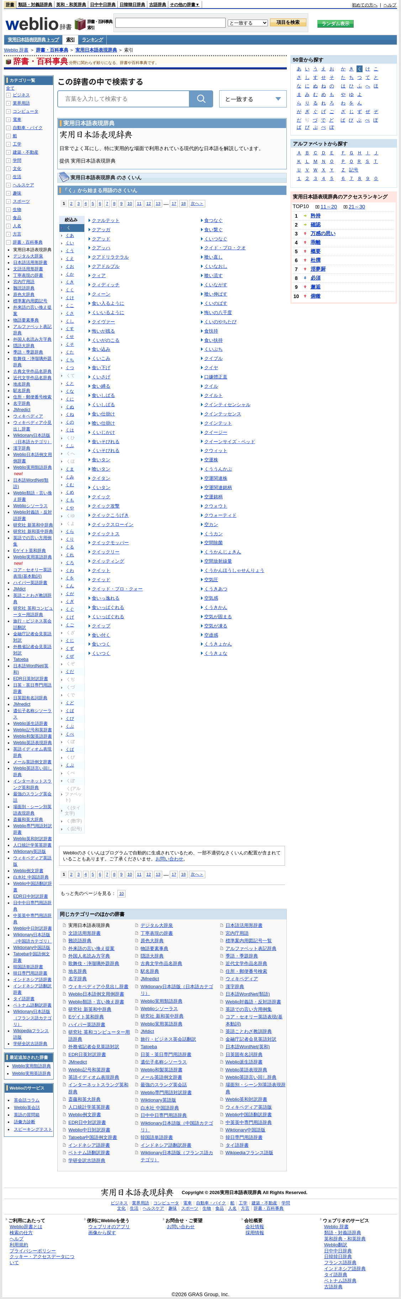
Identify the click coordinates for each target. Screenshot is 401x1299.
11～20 (329, 207)
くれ (69, 554)
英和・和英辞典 (71, 4)
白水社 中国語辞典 (160, 1107)
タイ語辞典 (335, 1274)
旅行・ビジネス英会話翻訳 (168, 1039)
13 (158, 203)
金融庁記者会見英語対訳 (251, 1039)
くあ (69, 235)
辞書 (10, 4)
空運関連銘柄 (218, 487)
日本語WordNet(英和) (248, 1046)
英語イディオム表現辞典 (93, 1077)
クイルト (213, 395)
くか (69, 274)
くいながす (215, 284)
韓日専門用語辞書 (244, 1137)
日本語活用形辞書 (244, 925)
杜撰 (316, 260)
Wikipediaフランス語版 (249, 1152)
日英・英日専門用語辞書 (166, 1054)
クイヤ (211, 367)
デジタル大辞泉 (157, 925)
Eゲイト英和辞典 (86, 1016)
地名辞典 (77, 971)
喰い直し (213, 257)
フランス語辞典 (340, 1262)
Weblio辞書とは (26, 1226)
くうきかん (215, 607)
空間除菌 (213, 542)
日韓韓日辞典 (132, 4)
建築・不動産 (25, 152)
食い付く (101, 635)
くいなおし (215, 266)
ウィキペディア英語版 (249, 1107)
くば (69, 710)
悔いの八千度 (218, 312)
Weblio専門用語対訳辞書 (166, 1092)
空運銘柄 (213, 496)
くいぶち (213, 349)
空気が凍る (215, 626)
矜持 (316, 215)
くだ (69, 671)
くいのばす (215, 303)
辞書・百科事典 (52, 50)
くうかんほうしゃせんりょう (234, 570)
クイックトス (106, 533)
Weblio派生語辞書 (244, 1062)
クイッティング (108, 561)
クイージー (215, 432)
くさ (69, 313)
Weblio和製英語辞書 (161, 1069)
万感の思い (323, 233)
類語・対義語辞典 (35, 4)
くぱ (69, 749)
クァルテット (106, 220)
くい (69, 242)
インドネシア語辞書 (89, 1145)
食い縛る (101, 386)
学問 (17, 160)
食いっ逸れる (106, 598)
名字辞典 (77, 978)
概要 (316, 251)
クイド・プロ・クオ (225, 247)
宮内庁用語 (237, 933)
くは (69, 430)
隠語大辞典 (152, 956)
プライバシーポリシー (33, 1250)
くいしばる (103, 404)
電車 (17, 119)
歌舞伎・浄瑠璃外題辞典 (93, 963)
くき (69, 282)
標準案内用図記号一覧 (249, 940)
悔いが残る (103, 331)
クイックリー (106, 552)
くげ (69, 617)
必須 (316, 278)
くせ (69, 336)
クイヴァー (103, 321)
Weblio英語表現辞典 (246, 1069)
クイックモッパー (110, 542)
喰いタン (101, 469)
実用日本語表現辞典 (96, 50)
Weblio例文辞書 (84, 1114)
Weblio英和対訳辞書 (246, 1099)
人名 (17, 225)
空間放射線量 (218, 561)
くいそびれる (106, 450)
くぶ (69, 726)
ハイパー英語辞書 (86, 1024)
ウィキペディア (242, 978)
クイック (101, 496)
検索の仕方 (21, 1232)
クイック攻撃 (106, 506)
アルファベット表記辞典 (251, 948)
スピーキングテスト (33, 1129)
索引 (70, 39)
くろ (69, 562)
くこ (69, 305)
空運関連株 (215, 478)
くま (69, 469)
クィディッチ (106, 284)
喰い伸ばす (215, 294)
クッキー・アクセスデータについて (42, 1259)
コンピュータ (25, 111)
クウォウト (215, 506)
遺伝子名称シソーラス (164, 1062)
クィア (99, 275)
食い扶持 (213, 340)
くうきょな (215, 653)
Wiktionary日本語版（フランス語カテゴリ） (32, 1018)
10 (129, 203)
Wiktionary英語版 (158, 1100)
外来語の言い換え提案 (91, 948)
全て (10, 88)
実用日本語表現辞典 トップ (33, 39)
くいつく (101, 653)
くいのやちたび (220, 321)
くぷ (69, 765)
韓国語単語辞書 (157, 1137)
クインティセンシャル (227, 404)
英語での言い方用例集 (249, 1009)
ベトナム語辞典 (340, 1280)
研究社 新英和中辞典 (89, 1009)
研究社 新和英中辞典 (162, 1016)
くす (69, 328)
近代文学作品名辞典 (246, 963)
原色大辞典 (152, 940)
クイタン (101, 478)
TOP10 (301, 206)
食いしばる (103, 395)
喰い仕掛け (103, 423)
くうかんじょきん (222, 552)
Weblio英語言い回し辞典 (251, 1077)
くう (69, 250)
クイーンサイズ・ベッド (229, 441)
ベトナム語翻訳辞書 (89, 1152)
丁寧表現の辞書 (157, 933)
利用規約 (19, 1244)
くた (69, 352)
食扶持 (211, 331)
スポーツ (21, 201)
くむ (69, 484)
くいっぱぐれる (108, 616)
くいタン (101, 487)
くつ (69, 367)
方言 (17, 234)
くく (69, 289)
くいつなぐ (215, 239)
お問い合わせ (169, 858)
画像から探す (102, 1232)
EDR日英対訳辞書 (87, 1054)
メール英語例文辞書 (161, 1077)
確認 (316, 224)
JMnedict (77, 1062)
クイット (101, 570)
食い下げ (101, 367)
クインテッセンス (222, 414)
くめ (69, 492)
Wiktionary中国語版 (245, 1130)
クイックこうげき (110, 515)
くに (69, 399)
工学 (17, 144)
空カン (211, 524)
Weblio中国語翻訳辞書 (249, 1114)
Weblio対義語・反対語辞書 (253, 1001)
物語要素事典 (154, 948)
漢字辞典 (235, 986)
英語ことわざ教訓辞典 (249, 1031)
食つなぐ (213, 220)
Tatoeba (149, 1046)
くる (69, 547)
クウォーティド (220, 515)
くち (69, 359)
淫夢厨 (318, 269)
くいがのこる (106, 340)
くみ (69, 476)
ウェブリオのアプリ (109, 1226)
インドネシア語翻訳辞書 (166, 1145)
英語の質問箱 (26, 1114)
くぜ (69, 656)
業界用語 (21, 103)
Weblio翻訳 (335, 1244)
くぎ (69, 601)
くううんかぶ (218, 469)
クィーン (101, 294)
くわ (69, 570)
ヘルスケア (23, 184)
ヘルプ (390, 4)
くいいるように (108, 312)
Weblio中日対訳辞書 (89, 1130)
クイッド (101, 579)
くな (69, 391)
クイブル (213, 358)
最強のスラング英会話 (164, 1084)
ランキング (92, 39)
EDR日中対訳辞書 (87, 1122)
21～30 (357, 207)
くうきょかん (218, 644)
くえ (69, 258)
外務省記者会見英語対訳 (93, 1046)
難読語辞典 (79, 940)
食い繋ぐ (213, 229)
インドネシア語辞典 (345, 1268)
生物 (17, 209)
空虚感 (211, 635)
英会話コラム (26, 1100)
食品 (17, 217)
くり (69, 539)
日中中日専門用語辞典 (164, 1115)
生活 (17, 176)
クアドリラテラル (110, 257)
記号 (353, 170)
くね (69, 414)
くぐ (69, 609)
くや (69, 507)
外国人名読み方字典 (89, 956)
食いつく (101, 644)
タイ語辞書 (237, 1145)
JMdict (147, 1031)
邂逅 (316, 287)
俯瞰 (316, 296)
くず (69, 648)
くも (69, 500)
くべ (69, 734)
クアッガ (101, 229)
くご (69, 624)
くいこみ (101, 358)
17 (174, 203)
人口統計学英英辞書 (89, 1107)
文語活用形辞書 (84, 933)
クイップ (101, 626)
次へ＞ (197, 203)
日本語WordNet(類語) (248, 994)
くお (69, 266)
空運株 (211, 459)
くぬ (69, 406)
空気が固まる (218, 616)
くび (69, 718)
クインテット (218, 423)
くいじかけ (103, 432)
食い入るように (108, 303)
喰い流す (213, 275)
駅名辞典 (150, 971)
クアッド (101, 239)
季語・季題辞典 (242, 956)
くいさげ (101, 377)
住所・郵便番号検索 (246, 971)
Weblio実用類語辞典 (161, 1001)
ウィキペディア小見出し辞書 (98, 986)
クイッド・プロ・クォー (117, 589)
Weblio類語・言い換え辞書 (96, 1001)
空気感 (211, 598)
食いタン (101, 459)
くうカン (213, 533)
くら (69, 531)
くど (69, 702)
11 (139, 203)
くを (69, 578)
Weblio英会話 (26, 1107)
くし (69, 321)
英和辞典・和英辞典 (345, 1238)
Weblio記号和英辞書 (89, 1069)
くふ (69, 445)
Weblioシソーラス (159, 1008)
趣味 (17, 193)
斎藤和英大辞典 (84, 1099)
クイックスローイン (112, 524)
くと (69, 383)
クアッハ (101, 247)
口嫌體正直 (215, 377)
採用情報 (255, 1232)
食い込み (101, 349)
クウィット (215, 450)
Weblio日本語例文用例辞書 (96, 994)
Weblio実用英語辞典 (161, 1024)
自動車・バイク (28, 127)
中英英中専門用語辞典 (249, 1122)
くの (69, 422)
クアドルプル (106, 266)
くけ (69, 297)
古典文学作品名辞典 (161, 963)
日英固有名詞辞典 (244, 1054)
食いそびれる (106, 441)
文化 (17, 168)
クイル (211, 386)
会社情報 (255, 1226)
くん (69, 585)
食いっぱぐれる (108, 607)
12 (148, 203)
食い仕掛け (103, 414)
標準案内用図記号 (30, 300)
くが (69, 593)
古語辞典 (157, 4)
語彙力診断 (24, 1121)
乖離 (316, 242)
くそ (69, 344)
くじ (69, 640)
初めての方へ (365, 4)
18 (183, 203)
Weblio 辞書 (16, 50)
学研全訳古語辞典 (86, 1160)
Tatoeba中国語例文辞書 (92, 1137)
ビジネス (21, 94)
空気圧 (211, 579)
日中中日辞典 (103, 4)
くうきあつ (215, 589)
